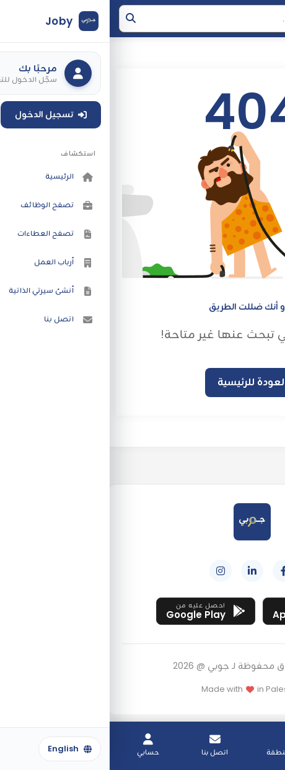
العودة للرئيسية (142, 382)
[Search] (108, 18)
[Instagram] (111, 571)
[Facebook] (174, 571)
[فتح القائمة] (263, 18)
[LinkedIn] (142, 571)
